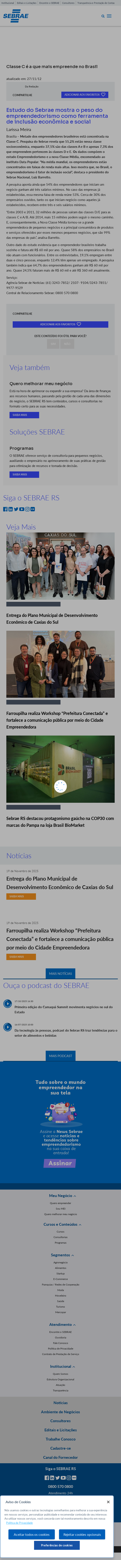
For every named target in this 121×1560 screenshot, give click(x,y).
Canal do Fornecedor (60, 1457)
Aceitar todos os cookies (31, 1534)
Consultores (68, 2)
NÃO (67, 344)
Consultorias (60, 1237)
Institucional (7, 2)
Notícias (61, 1402)
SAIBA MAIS (20, 415)
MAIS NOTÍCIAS (60, 973)
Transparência (60, 1390)
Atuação (60, 1384)
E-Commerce (60, 1279)
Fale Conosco (60, 1343)
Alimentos (60, 1268)
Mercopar (60, 1312)
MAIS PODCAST (60, 1056)
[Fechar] (108, 1502)
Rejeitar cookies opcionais (82, 1534)
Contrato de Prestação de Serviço (60, 1354)
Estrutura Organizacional (60, 1379)
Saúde (60, 1301)
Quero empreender (60, 1203)
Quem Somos (60, 1373)
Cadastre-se (60, 1448)
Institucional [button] (60, 1366)
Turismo (60, 1306)
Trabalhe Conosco (61, 1439)
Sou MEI (60, 1208)
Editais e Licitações (26, 2)
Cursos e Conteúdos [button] (60, 1224)
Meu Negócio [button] (60, 1195)
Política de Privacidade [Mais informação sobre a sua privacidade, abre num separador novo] (19, 1522)
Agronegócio (61, 1262)
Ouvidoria (60, 1337)
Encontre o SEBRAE (49, 2)
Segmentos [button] (60, 1255)
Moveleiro (60, 1295)
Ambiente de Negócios (60, 1411)
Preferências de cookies (57, 1545)
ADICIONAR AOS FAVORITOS (85, 94)
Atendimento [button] (60, 1324)
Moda (60, 1290)
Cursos (60, 1231)
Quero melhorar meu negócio (60, 1214)
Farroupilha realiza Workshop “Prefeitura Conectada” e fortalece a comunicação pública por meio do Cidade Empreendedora (57, 720)
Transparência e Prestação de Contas (96, 2)
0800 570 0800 (60, 1486)
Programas (60, 1242)
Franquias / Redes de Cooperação (60, 1284)
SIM (53, 344)
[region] (57, 1526)
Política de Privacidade (60, 1348)
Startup (60, 1273)
